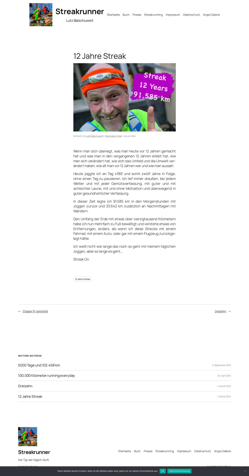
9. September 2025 (221, 365)
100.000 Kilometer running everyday (46, 376)
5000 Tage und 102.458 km (39, 365)
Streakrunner (79, 11)
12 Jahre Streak (82, 279)
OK (162, 471)
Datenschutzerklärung (179, 471)
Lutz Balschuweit (94, 135)
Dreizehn (220, 311)
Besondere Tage (113, 135)
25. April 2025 (224, 375)
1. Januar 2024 (224, 396)
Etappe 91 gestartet (35, 311)
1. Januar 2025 (224, 386)
